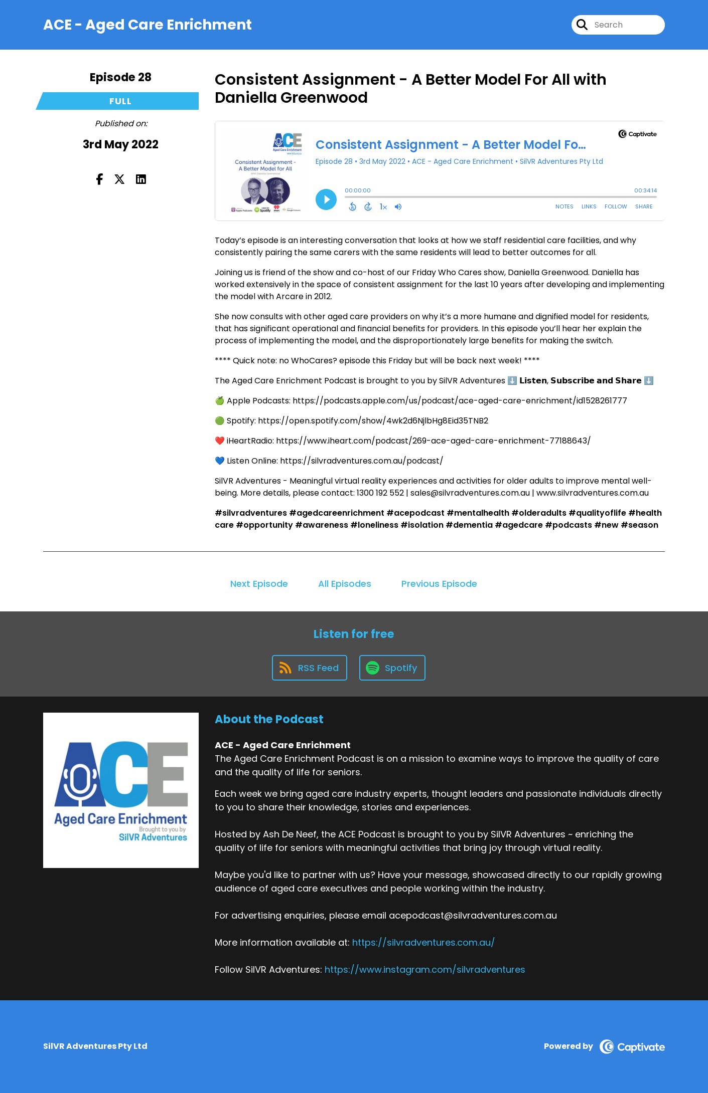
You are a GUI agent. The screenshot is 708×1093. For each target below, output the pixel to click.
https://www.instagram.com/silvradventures (425, 969)
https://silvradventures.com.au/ (423, 942)
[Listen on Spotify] (392, 668)
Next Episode (259, 583)
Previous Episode (439, 583)
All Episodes (344, 583)
